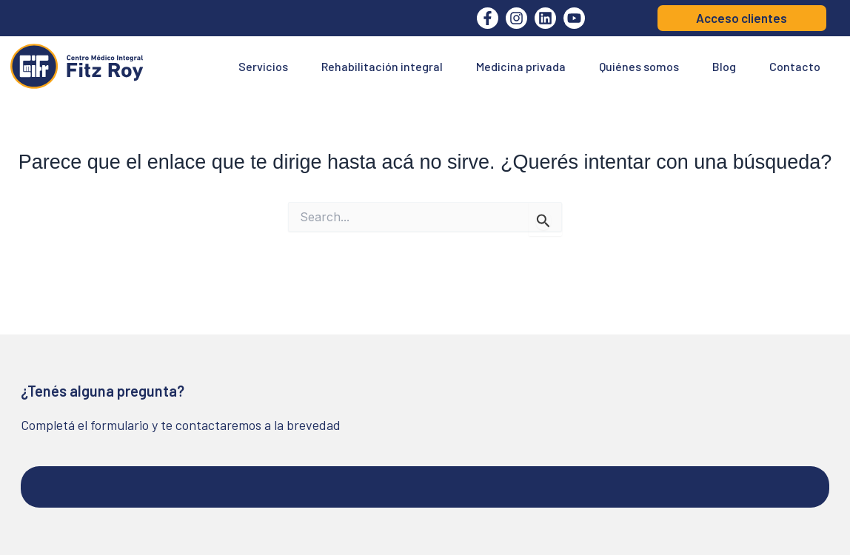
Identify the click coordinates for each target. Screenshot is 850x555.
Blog (724, 66)
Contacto (794, 66)
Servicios (263, 66)
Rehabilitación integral (382, 66)
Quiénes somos (639, 66)
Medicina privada (521, 66)
